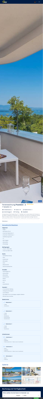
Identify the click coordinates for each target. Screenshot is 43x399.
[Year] (25, 395)
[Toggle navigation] (39, 2)
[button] (35, 1)
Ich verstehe (36, 398)
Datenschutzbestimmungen (27, 398)
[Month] (19, 395)
